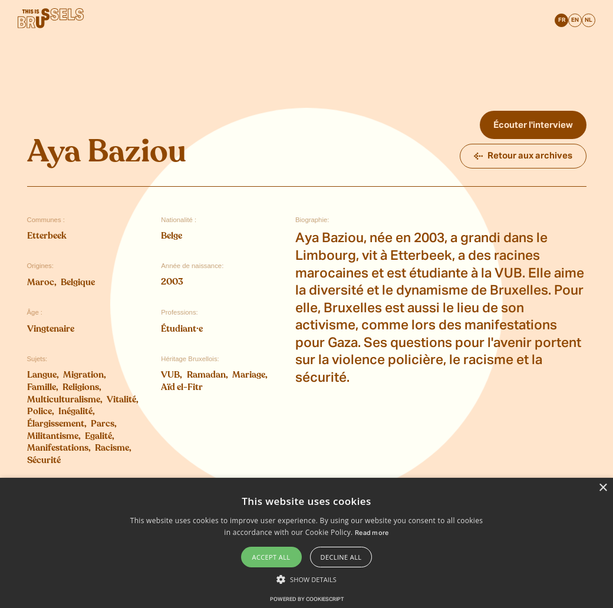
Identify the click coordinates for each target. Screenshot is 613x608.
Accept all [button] (271, 557)
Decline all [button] (341, 557)
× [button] (602, 488)
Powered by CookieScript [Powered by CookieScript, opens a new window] (307, 599)
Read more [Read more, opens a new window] (372, 533)
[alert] (306, 543)
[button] (306, 579)
